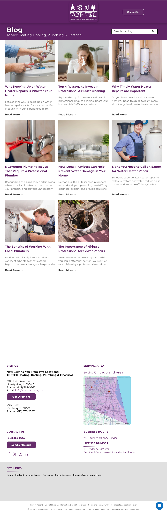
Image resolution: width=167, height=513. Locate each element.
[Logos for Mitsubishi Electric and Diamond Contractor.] (115, 342)
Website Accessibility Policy (125, 505)
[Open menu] (158, 12)
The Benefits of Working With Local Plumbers (28, 249)
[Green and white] (148, 342)
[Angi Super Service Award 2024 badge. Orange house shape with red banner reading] (84, 310)
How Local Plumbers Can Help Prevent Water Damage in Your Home (82, 171)
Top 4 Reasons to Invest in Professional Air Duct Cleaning (81, 89)
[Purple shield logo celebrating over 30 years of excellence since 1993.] (19, 310)
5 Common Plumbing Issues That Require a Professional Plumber (26, 171)
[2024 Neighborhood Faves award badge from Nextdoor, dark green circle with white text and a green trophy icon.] (148, 310)
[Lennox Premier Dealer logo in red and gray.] (51, 342)
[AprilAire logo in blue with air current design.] (84, 342)
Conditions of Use (78, 505)
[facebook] (9, 454)
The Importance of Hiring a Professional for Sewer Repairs (81, 249)
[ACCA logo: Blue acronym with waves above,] (19, 342)
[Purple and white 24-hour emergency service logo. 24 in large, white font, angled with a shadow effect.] (51, 310)
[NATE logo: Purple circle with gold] (115, 310)
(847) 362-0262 (16, 437)
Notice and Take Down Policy (100, 505)
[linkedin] (26, 454)
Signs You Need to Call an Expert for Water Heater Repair (136, 169)
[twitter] (14, 454)
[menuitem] (11, 475)
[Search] (134, 31)
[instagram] (20, 454)
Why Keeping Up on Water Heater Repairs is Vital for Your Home (28, 91)
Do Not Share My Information (57, 505)
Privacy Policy (36, 505)
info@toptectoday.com (30, 390)
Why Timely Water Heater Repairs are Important (132, 89)
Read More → (14, 114)
